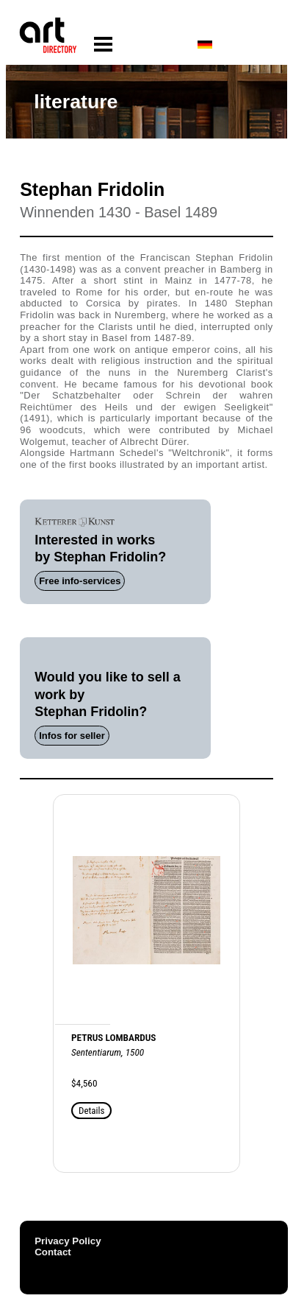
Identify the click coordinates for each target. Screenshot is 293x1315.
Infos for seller (72, 735)
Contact (53, 1252)
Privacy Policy (68, 1240)
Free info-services (79, 580)
